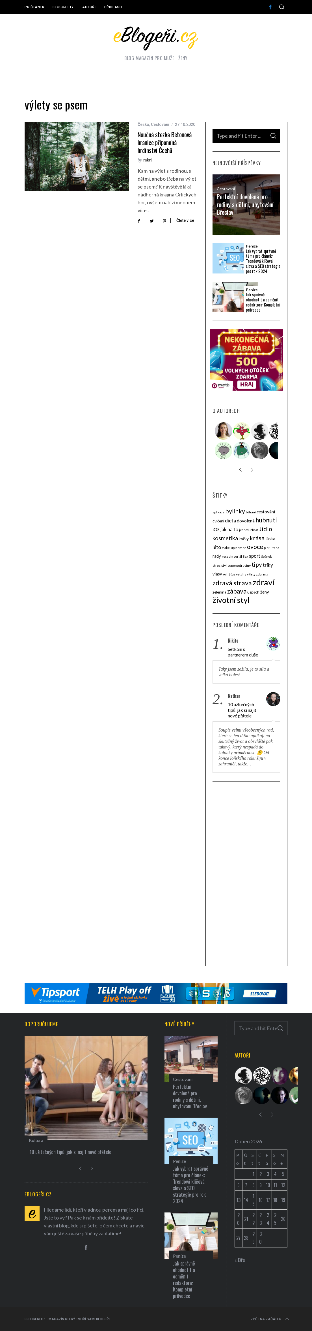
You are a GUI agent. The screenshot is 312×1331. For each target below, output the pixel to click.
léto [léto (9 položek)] (217, 547)
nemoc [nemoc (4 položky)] (240, 548)
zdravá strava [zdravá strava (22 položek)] (232, 583)
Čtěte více (185, 220)
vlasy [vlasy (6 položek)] (217, 573)
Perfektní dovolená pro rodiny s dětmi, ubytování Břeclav (245, 204)
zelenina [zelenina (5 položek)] (219, 592)
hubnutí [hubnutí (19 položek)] (266, 520)
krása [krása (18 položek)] (257, 538)
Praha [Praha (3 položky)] (275, 548)
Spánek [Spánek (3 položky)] (266, 556)
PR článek (34, 7)
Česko (143, 124)
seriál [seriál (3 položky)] (238, 556)
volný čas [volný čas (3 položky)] (229, 574)
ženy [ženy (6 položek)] (264, 591)
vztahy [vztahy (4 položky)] (241, 574)
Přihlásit (113, 7)
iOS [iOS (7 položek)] (216, 529)
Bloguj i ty (63, 7)
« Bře (240, 1260)
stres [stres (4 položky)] (216, 565)
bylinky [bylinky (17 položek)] (235, 511)
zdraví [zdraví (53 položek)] (263, 582)
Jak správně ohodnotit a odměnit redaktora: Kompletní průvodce (263, 302)
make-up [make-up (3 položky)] (228, 548)
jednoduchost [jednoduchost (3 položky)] (248, 530)
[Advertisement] (246, 874)
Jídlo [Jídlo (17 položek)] (265, 529)
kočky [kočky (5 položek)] (244, 539)
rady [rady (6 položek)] (217, 556)
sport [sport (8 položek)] (254, 556)
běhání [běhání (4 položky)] (251, 512)
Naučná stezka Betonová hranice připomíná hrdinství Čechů (165, 142)
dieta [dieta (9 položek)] (230, 521)
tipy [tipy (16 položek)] (257, 564)
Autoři (89, 7)
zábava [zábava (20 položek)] (236, 591)
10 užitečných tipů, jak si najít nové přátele (242, 710)
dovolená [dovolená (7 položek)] (246, 520)
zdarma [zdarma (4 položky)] (262, 574)
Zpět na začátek (270, 1319)
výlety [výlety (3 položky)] (251, 574)
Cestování (160, 124)
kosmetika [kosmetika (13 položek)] (225, 538)
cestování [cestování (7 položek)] (266, 511)
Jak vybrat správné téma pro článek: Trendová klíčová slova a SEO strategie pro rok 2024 (263, 261)
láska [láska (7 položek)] (270, 538)
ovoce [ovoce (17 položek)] (255, 546)
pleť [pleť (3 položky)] (267, 548)
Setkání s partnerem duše (243, 651)
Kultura (36, 1140)
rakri (147, 159)
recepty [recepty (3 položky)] (227, 556)
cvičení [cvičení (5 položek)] (218, 521)
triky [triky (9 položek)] (268, 565)
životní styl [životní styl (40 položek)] (231, 600)
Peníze (252, 246)
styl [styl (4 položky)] (224, 565)
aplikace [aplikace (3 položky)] (218, 512)
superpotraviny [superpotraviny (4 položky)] (239, 565)
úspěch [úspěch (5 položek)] (253, 592)
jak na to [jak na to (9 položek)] (229, 529)
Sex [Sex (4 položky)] (245, 556)
